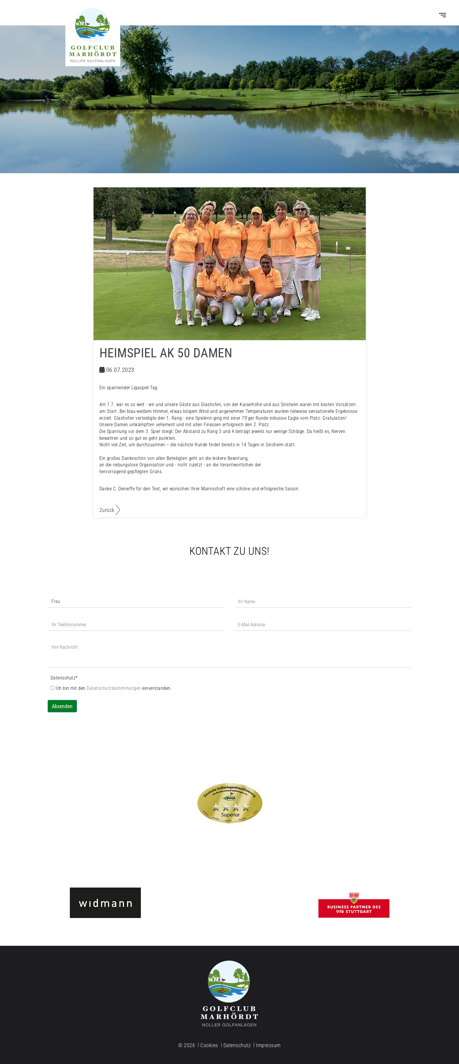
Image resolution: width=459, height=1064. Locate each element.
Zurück (107, 510)
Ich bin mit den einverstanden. (111, 688)
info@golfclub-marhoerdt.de (105, 847)
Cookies (209, 1045)
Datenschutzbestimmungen (114, 688)
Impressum (268, 1045)
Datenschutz (64, 678)
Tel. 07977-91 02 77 (229, 848)
